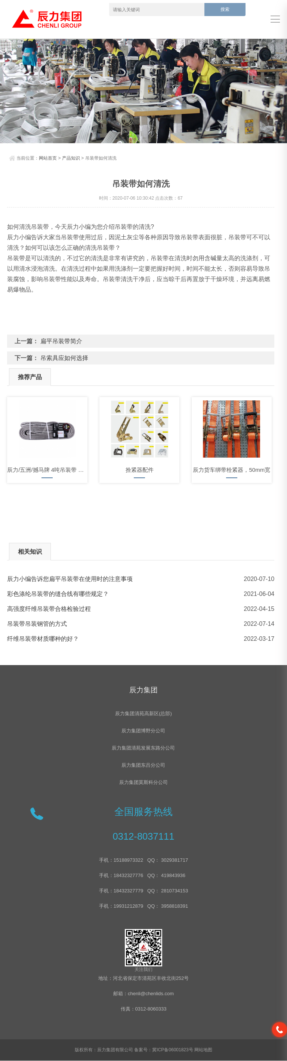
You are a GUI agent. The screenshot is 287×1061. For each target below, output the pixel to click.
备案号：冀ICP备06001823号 (163, 1050)
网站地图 (203, 1050)
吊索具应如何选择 (64, 358)
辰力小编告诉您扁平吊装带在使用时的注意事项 (70, 579)
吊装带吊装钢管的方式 (37, 624)
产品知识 (71, 158)
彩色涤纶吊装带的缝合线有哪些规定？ (58, 594)
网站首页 (48, 158)
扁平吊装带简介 (61, 341)
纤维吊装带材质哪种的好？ (43, 639)
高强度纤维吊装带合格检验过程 (49, 609)
